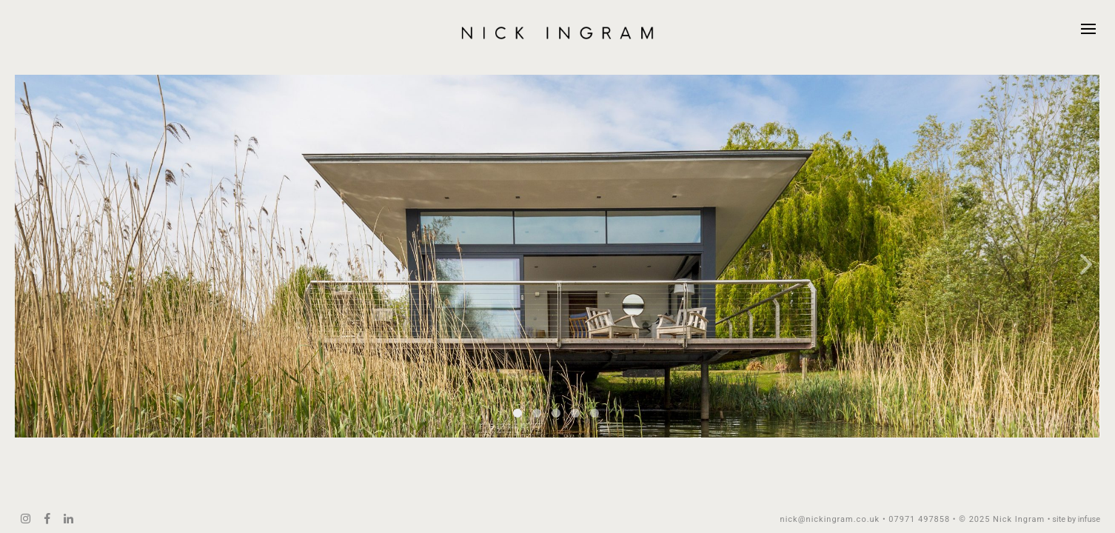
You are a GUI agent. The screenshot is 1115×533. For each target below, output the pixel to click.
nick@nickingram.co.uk (830, 519)
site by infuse (1076, 519)
